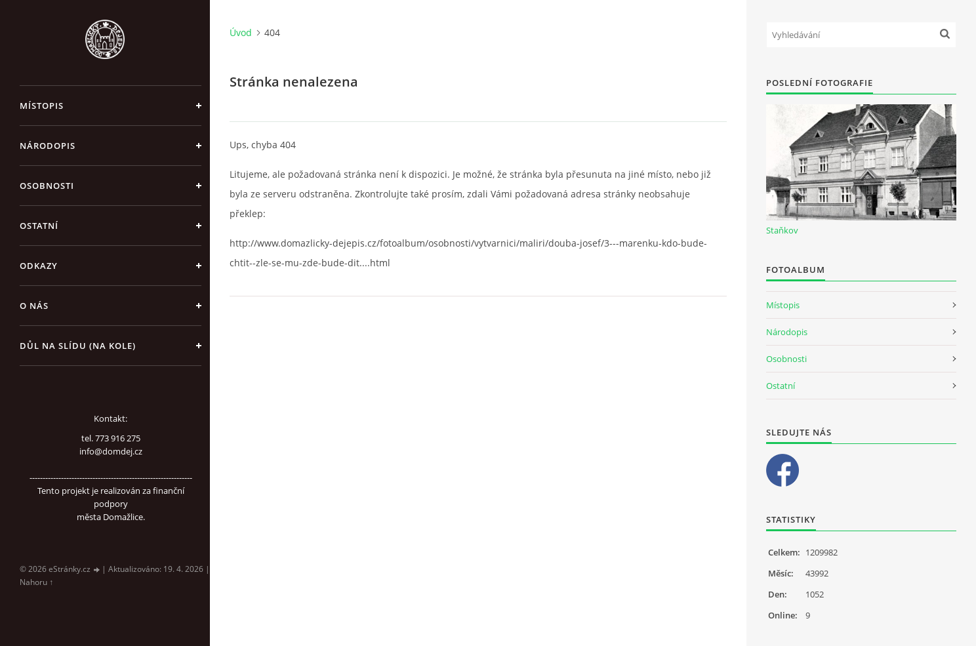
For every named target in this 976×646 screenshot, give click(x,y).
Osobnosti (47, 186)
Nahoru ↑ (36, 582)
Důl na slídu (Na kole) (78, 346)
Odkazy (39, 266)
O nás (34, 306)
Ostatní (39, 226)
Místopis (42, 105)
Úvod (241, 32)
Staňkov (782, 230)
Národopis (47, 145)
